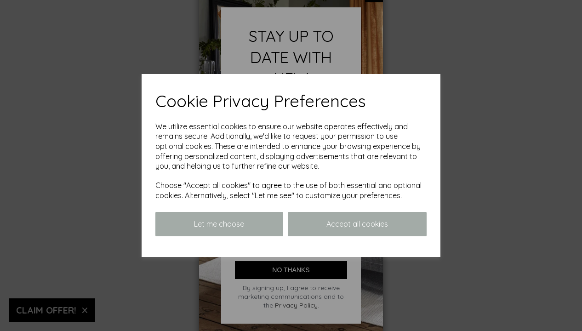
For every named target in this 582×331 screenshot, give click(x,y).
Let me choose (219, 223)
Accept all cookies (357, 223)
